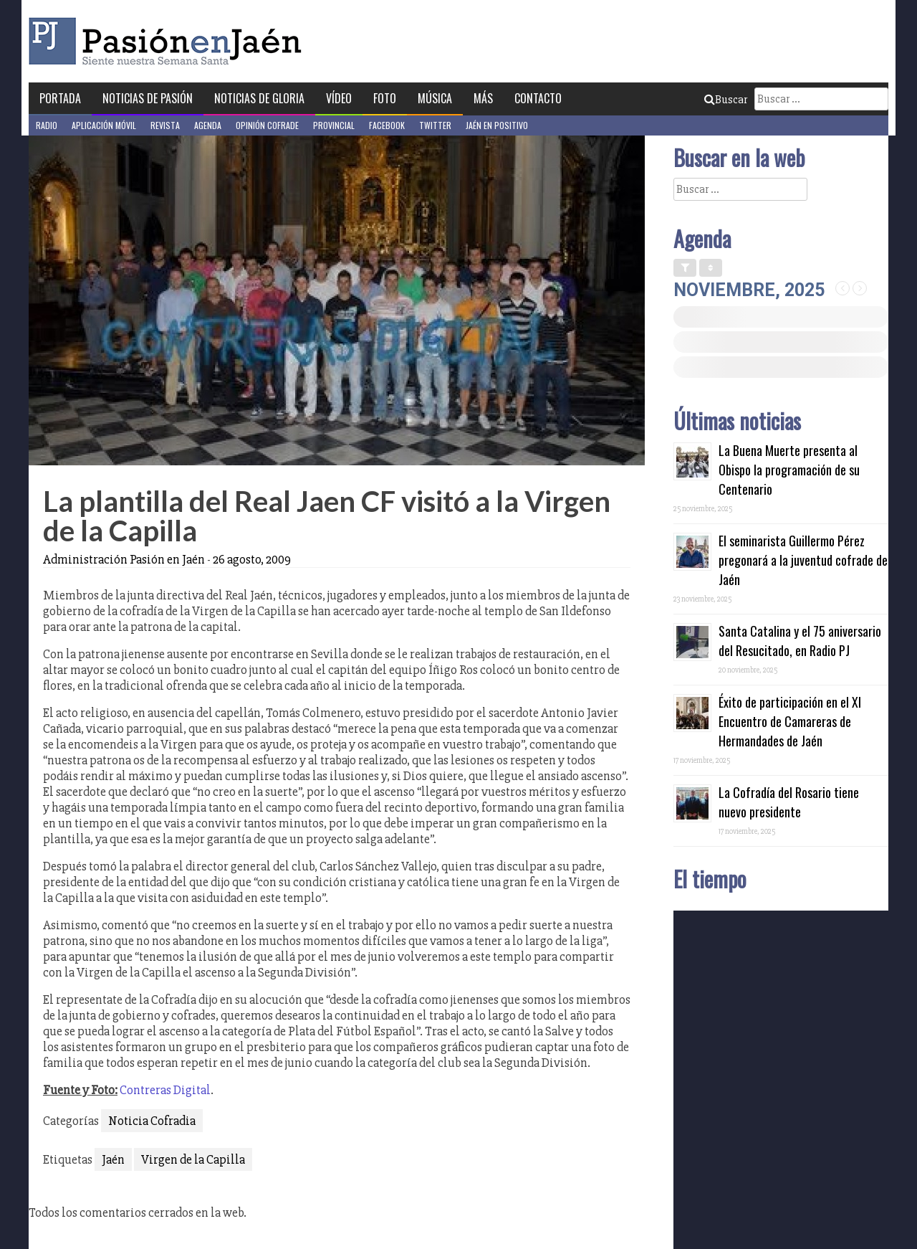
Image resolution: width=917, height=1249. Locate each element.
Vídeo (339, 98)
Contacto (538, 98)
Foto (384, 98)
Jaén (113, 1159)
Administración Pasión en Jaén (124, 559)
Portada (60, 98)
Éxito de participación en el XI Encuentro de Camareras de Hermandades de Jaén (790, 721)
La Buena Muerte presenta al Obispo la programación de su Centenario (789, 469)
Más (483, 98)
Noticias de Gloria (259, 98)
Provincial (334, 125)
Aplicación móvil (104, 125)
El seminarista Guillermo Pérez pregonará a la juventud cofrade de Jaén (803, 560)
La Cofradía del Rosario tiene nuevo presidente (789, 802)
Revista (165, 125)
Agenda (207, 125)
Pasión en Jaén (169, 41)
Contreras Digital (165, 1090)
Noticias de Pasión (147, 98)
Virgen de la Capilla (193, 1159)
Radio (46, 125)
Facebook (387, 125)
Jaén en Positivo (497, 125)
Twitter (435, 125)
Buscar (725, 99)
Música (435, 98)
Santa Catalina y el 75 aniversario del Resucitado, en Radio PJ (800, 641)
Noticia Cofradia (152, 1121)
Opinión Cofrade (267, 125)
